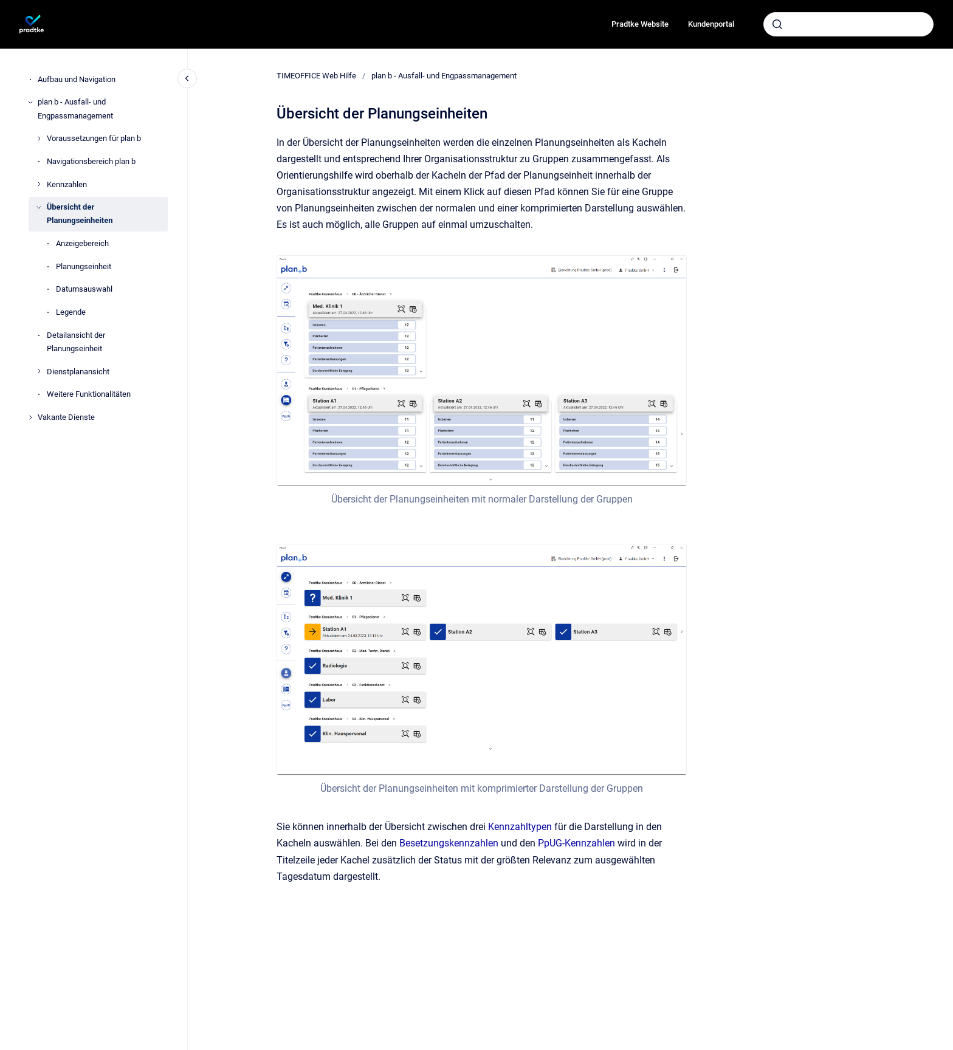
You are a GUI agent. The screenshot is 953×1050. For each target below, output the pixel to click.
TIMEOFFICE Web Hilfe (316, 75)
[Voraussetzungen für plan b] (39, 138)
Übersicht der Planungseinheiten (80, 213)
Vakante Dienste (66, 417)
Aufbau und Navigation (76, 79)
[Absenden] (777, 24)
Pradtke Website (640, 24)
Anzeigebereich (82, 243)
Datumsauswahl (84, 288)
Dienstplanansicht (78, 371)
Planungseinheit (83, 266)
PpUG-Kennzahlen (576, 843)
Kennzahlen (67, 184)
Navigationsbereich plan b (91, 161)
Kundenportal (711, 24)
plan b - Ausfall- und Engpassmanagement (75, 108)
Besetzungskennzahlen (448, 843)
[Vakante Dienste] (30, 417)
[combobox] (848, 24)
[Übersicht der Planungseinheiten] (39, 207)
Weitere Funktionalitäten (89, 394)
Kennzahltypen (520, 826)
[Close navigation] (187, 78)
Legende (71, 312)
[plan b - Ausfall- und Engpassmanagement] (30, 102)
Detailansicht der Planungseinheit (76, 342)
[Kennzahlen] (39, 184)
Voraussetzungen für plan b (94, 138)
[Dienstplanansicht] (39, 371)
